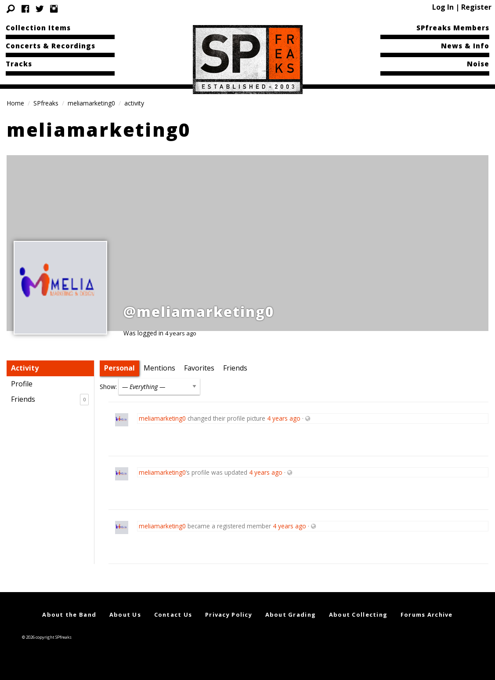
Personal (119, 368)
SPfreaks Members (452, 27)
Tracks (19, 63)
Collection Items (38, 27)
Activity (25, 368)
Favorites (199, 368)
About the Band (69, 614)
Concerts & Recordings (50, 45)
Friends (50, 399)
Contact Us (173, 614)
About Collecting (358, 614)
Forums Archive (427, 614)
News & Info (465, 45)
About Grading (290, 614)
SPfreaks (45, 103)
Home (15, 103)
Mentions (159, 368)
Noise (478, 63)
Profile (22, 384)
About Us (125, 614)
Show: (108, 386)
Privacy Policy (228, 614)
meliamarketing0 (91, 103)
